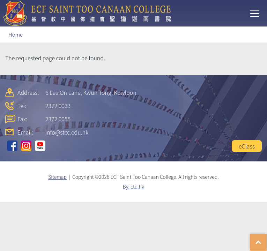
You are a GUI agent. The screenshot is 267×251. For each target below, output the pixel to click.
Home (15, 34)
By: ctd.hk (133, 186)
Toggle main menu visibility (255, 13)
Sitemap (57, 176)
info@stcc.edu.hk (66, 132)
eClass (247, 146)
